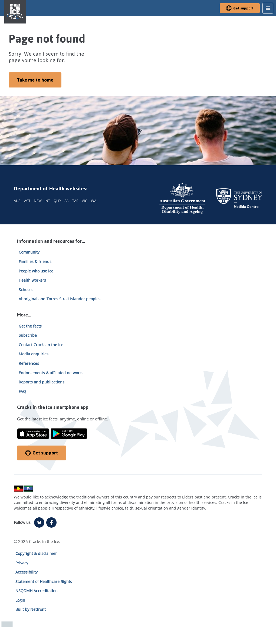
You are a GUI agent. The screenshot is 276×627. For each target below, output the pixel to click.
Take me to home (35, 80)
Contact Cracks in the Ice (41, 344)
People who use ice (36, 271)
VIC (84, 200)
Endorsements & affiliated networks (51, 372)
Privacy (21, 562)
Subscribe (28, 335)
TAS (75, 200)
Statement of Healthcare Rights (43, 581)
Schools (25, 289)
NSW (38, 200)
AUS (17, 200)
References (29, 363)
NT (47, 200)
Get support (240, 8)
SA (66, 200)
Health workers (32, 280)
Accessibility (26, 572)
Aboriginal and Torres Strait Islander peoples (59, 298)
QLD (57, 200)
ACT (27, 200)
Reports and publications (41, 382)
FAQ (22, 391)
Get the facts (30, 326)
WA (93, 200)
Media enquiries (33, 353)
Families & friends (35, 261)
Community (29, 252)
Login (20, 600)
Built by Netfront (30, 609)
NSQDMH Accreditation (36, 590)
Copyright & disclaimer (36, 553)
